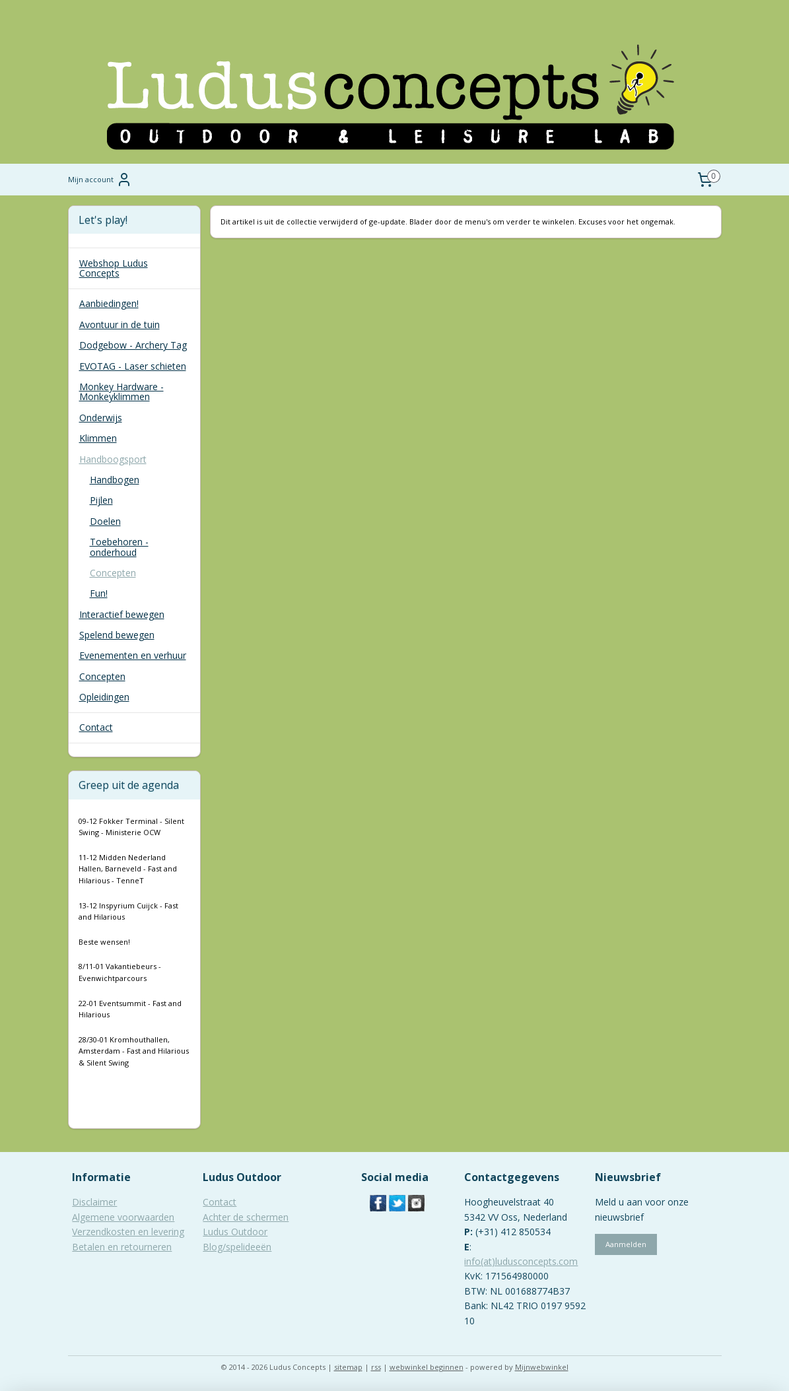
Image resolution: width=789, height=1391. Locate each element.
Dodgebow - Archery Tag (133, 345)
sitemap (348, 1367)
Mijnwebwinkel (541, 1367)
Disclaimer (94, 1202)
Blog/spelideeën (237, 1246)
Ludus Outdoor (235, 1231)
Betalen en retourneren (122, 1246)
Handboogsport (113, 459)
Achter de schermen (246, 1217)
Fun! (99, 593)
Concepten (113, 572)
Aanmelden (625, 1244)
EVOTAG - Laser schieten (132, 366)
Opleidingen (104, 697)
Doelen (105, 521)
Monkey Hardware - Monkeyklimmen (121, 391)
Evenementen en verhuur (132, 655)
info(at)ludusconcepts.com (521, 1261)
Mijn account (100, 179)
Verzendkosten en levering (128, 1231)
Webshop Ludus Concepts (113, 268)
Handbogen (114, 479)
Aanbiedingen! (109, 303)
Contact (96, 727)
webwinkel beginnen (426, 1367)
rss (376, 1367)
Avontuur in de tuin (119, 324)
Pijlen (101, 500)
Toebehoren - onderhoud (119, 546)
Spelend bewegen (116, 634)
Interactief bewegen (121, 614)
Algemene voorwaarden (123, 1217)
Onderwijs (100, 417)
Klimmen (98, 438)
